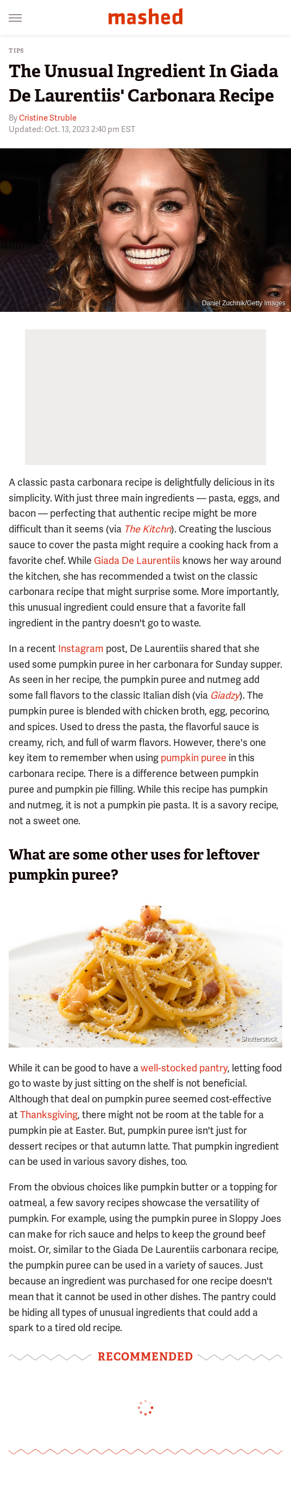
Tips (16, 51)
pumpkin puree (193, 757)
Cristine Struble (48, 117)
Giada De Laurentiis (137, 560)
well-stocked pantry (184, 1068)
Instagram (81, 648)
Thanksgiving (49, 1114)
